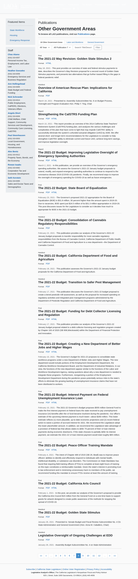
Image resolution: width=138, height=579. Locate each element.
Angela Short (14, 113)
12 (99, 555)
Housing (13, 35)
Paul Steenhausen (16, 135)
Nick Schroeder (15, 97)
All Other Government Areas (51, 42)
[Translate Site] (74, 8)
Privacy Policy (93, 569)
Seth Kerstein (14, 178)
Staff (124, 4)
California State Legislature (49, 569)
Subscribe (30, 569)
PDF (48, 96)
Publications (73, 4)
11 (93, 555)
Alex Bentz (13, 151)
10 (88, 555)
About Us (67, 9)
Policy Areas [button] (58, 4)
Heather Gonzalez (16, 70)
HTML (48, 63)
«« (41, 555)
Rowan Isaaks (14, 165)
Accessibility (106, 569)
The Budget (87, 4)
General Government (95, 42)
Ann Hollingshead (16, 84)
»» (115, 555)
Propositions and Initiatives (107, 4)
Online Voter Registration (74, 569)
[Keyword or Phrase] (83, 47)
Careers (56, 9)
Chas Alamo (13, 54)
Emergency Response (20, 40)
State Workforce (17, 30)
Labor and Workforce (75, 42)
